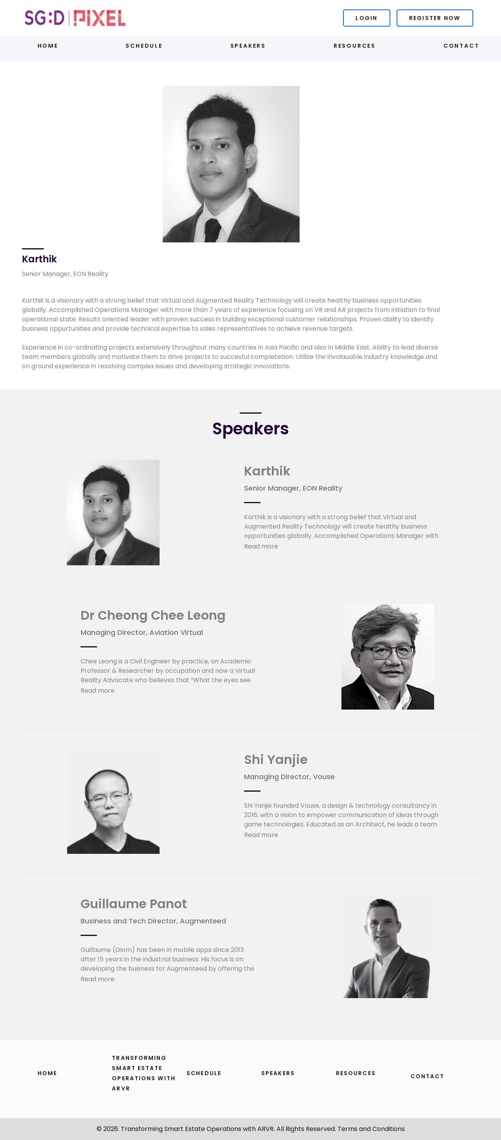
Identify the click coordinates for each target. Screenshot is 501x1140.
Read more (261, 546)
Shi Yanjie (276, 759)
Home (48, 46)
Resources (355, 46)
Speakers (248, 46)
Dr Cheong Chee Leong (153, 615)
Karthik (267, 471)
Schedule (144, 46)
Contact (461, 46)
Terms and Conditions (371, 1128)
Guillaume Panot (134, 903)
